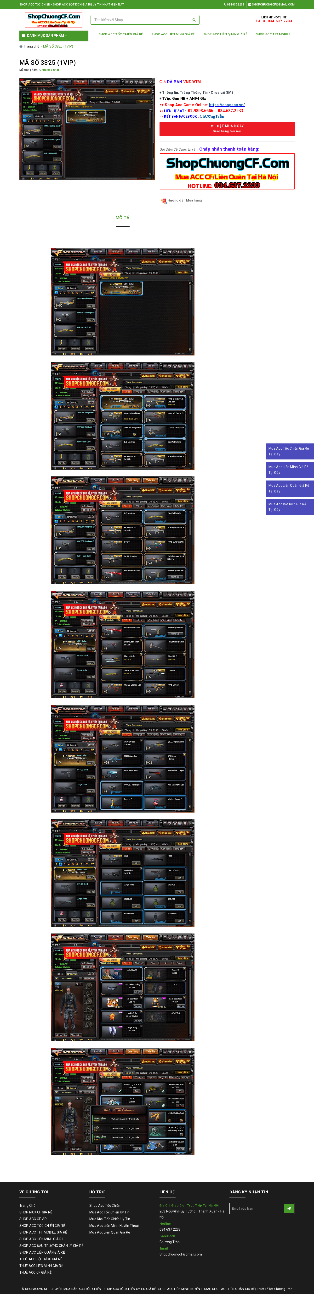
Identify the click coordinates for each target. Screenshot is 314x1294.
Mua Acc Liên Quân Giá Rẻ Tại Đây (288, 488)
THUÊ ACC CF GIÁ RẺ (35, 1272)
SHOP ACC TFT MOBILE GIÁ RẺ (43, 1232)
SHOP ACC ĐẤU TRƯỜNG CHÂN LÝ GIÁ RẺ (51, 1246)
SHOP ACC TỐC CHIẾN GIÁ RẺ (121, 34)
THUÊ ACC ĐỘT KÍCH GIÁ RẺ (41, 1259)
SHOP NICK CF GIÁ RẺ (35, 1212)
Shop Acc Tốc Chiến (104, 1205)
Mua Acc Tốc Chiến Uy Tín (109, 1212)
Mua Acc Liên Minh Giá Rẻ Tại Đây (288, 470)
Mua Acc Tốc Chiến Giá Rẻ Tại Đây (288, 451)
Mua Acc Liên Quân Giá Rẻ (109, 1232)
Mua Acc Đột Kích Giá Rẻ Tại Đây (287, 507)
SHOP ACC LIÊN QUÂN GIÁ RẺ (225, 34)
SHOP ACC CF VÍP (33, 1219)
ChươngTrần (212, 116)
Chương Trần (170, 1242)
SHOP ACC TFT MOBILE (273, 34)
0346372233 (234, 4)
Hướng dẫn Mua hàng (181, 201)
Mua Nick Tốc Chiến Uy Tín (109, 1219)
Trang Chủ (27, 1205)
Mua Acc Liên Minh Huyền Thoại (114, 1226)
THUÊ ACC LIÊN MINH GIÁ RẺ (41, 1266)
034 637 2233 (170, 1229)
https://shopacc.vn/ (227, 105)
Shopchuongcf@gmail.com (271, 4)
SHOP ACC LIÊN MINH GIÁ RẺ (172, 34)
